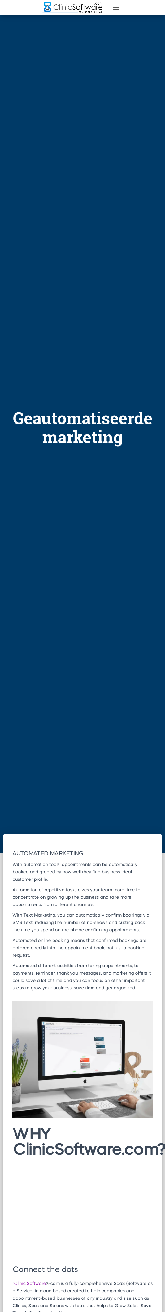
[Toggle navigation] (116, 7)
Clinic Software (30, 1283)
